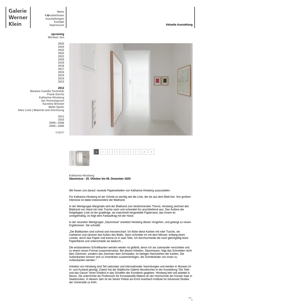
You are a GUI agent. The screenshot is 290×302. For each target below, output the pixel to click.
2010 (61, 119)
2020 (61, 59)
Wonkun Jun (56, 37)
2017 (61, 69)
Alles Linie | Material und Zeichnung (41, 110)
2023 (61, 50)
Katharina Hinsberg (51, 97)
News (60, 11)
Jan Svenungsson (52, 100)
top (189, 298)
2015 (61, 75)
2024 (61, 46)
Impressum (57, 25)
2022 (61, 53)
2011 (61, 116)
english (60, 132)
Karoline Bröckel (53, 103)
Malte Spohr (56, 107)
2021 (61, 56)
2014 (61, 78)
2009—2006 (56, 122)
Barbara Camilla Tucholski (47, 91)
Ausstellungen (54, 18)
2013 (61, 81)
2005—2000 (56, 126)
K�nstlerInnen (54, 15)
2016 (61, 72)
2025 (61, 43)
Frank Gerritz (55, 94)
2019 (61, 62)
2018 (61, 65)
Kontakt (59, 22)
